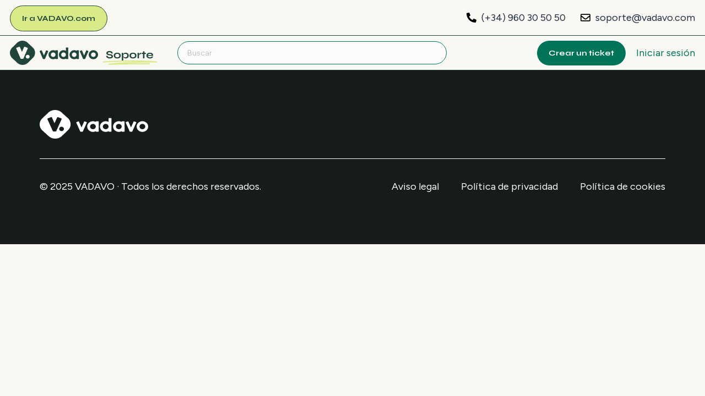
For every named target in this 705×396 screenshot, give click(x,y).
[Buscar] (312, 52)
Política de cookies (622, 186)
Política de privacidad (509, 186)
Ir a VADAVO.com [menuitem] (58, 18)
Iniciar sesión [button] (665, 53)
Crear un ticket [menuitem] (581, 53)
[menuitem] (84, 52)
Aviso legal (415, 186)
